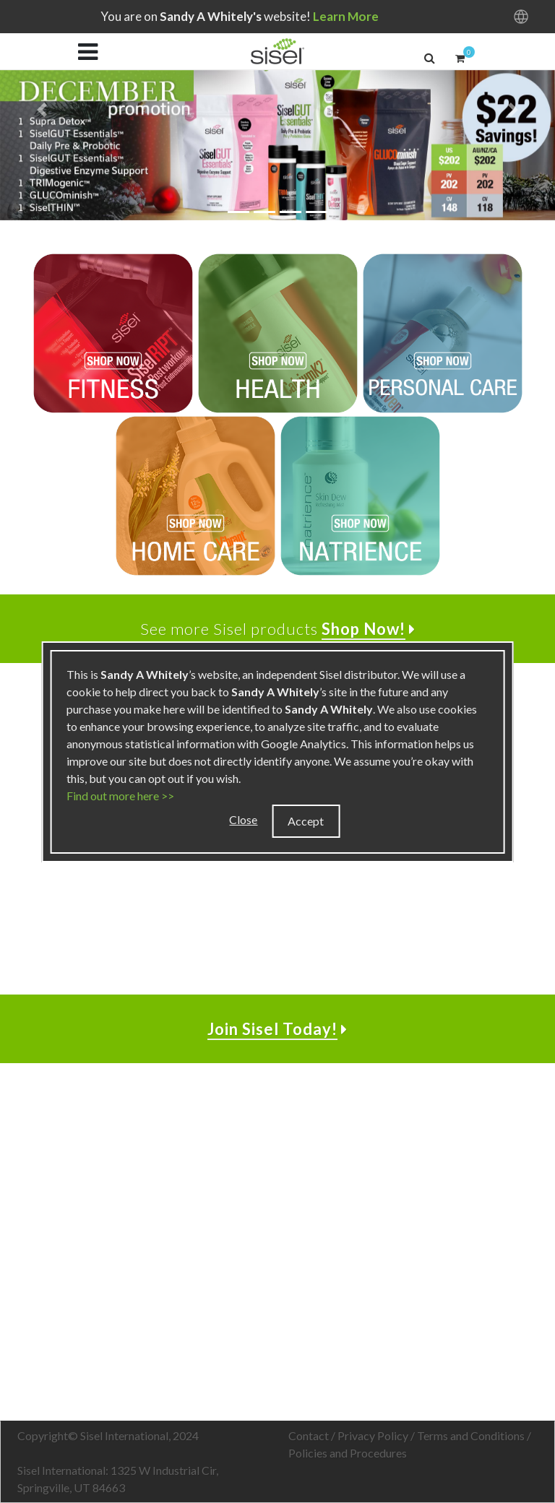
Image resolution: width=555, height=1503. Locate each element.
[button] (429, 57)
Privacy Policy (372, 1435)
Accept (306, 821)
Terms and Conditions (471, 1435)
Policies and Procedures (347, 1453)
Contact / (312, 1435)
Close (243, 819)
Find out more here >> (120, 795)
